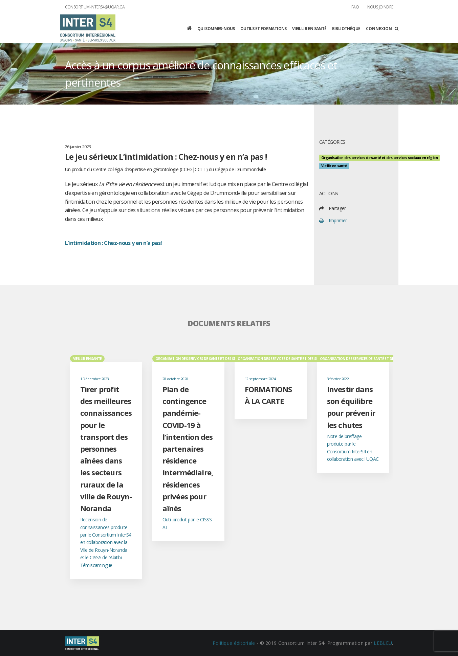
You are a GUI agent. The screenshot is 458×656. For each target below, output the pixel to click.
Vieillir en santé (309, 28)
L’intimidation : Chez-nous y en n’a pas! (113, 243)
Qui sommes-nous (216, 28)
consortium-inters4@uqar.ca (95, 7)
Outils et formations (263, 28)
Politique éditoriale (234, 643)
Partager (337, 208)
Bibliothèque (346, 28)
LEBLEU (383, 643)
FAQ (355, 7)
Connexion (379, 28)
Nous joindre (380, 7)
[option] (106, 466)
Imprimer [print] (338, 220)
